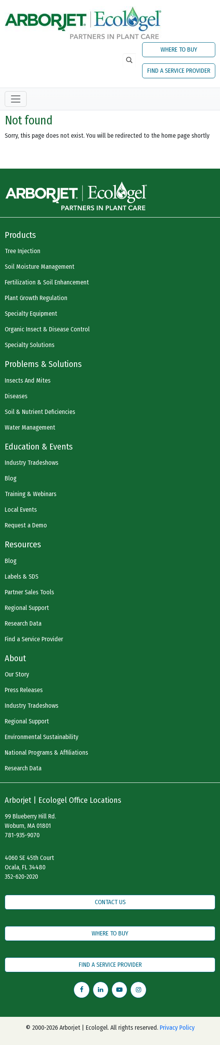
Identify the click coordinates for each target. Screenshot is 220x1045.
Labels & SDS (21, 576)
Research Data (23, 623)
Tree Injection (22, 251)
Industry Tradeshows (31, 462)
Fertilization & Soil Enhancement (47, 282)
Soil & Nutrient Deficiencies (40, 411)
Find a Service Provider (34, 639)
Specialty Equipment (31, 313)
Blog (10, 478)
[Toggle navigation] (16, 99)
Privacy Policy (177, 1027)
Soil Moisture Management (39, 266)
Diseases (16, 396)
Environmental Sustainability (41, 737)
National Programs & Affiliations (46, 752)
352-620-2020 (21, 876)
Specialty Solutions (29, 345)
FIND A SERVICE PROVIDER (178, 70)
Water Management (30, 427)
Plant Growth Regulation (36, 298)
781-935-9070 (22, 835)
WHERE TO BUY (178, 49)
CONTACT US (110, 902)
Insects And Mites (27, 380)
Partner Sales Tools (29, 592)
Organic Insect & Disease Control (47, 329)
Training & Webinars (30, 494)
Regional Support (27, 608)
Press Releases (24, 690)
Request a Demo (26, 525)
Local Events (21, 509)
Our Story (17, 674)
